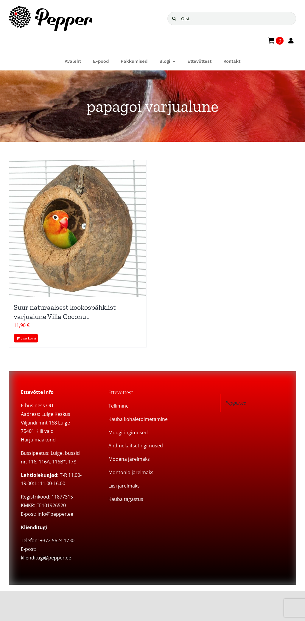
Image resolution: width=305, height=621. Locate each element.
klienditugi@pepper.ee (46, 557)
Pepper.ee (235, 403)
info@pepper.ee (55, 514)
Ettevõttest (120, 392)
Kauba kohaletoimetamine (138, 419)
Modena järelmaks (129, 459)
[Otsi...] (231, 18)
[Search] (174, 18)
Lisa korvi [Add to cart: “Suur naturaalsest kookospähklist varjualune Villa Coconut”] (28, 338)
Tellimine (118, 406)
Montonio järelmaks (130, 472)
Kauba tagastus (125, 499)
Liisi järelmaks (124, 485)
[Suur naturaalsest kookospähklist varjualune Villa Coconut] (77, 228)
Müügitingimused (128, 432)
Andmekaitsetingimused (135, 445)
